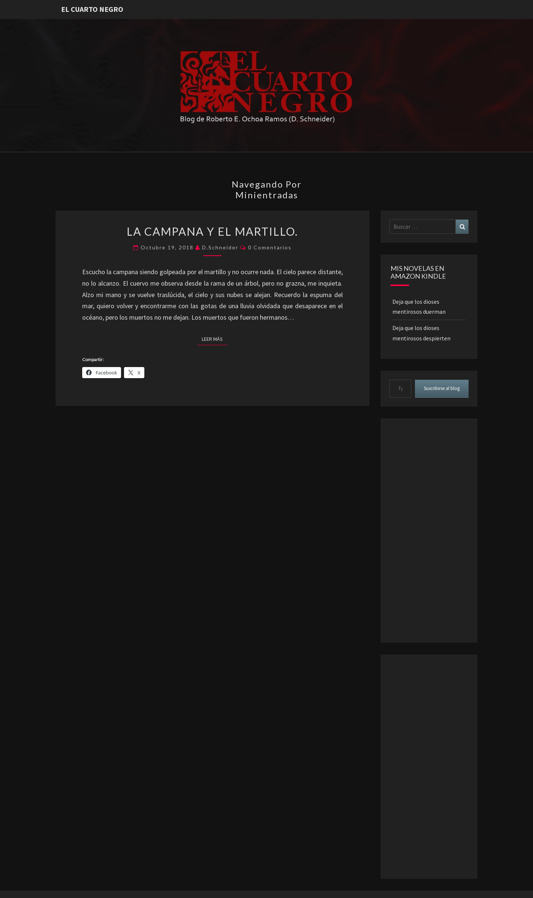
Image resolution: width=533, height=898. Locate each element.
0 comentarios (270, 247)
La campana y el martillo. (212, 231)
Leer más (214, 338)
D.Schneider (220, 247)
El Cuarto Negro (92, 9)
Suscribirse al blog (442, 388)
